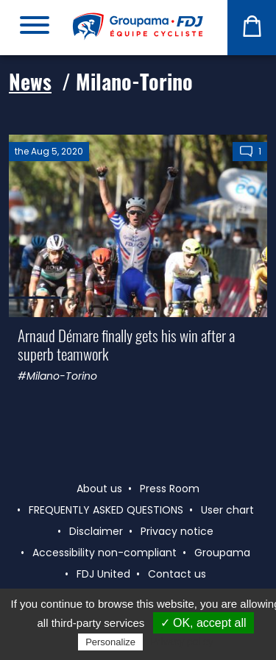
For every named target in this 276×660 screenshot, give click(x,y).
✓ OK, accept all (203, 623)
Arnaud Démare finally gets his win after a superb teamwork (126, 344)
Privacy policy (181, 641)
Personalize (110, 641)
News (30, 80)
